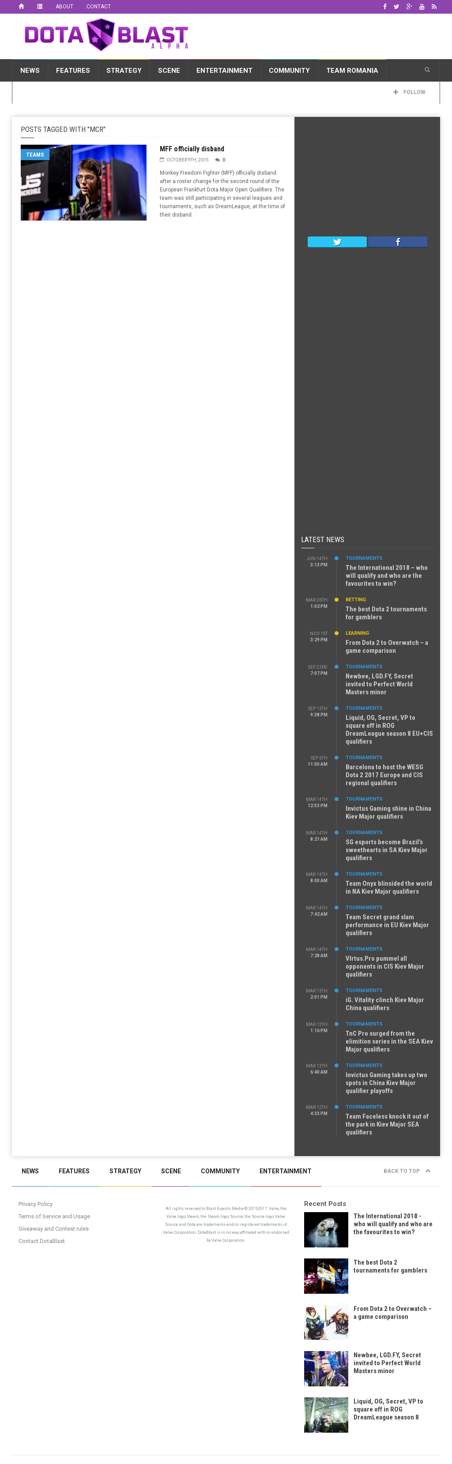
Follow (409, 92)
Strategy (124, 71)
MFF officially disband (192, 149)
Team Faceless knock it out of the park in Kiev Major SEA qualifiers (387, 1124)
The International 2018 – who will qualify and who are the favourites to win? (387, 576)
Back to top (407, 1171)
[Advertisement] (367, 179)
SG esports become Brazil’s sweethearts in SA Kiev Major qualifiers (387, 850)
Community (289, 71)
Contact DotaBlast (42, 1241)
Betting (356, 600)
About (64, 7)
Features (73, 71)
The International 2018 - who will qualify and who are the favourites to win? (393, 1224)
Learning (357, 633)
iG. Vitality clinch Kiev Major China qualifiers (385, 1004)
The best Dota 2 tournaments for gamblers (390, 1266)
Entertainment (224, 71)
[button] (427, 70)
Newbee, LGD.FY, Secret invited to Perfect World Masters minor (379, 684)
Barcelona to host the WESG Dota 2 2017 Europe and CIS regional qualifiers (384, 775)
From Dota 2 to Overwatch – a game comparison (387, 647)
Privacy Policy (36, 1204)
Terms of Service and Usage (54, 1216)
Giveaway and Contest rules (54, 1228)
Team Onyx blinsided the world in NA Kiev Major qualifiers (389, 887)
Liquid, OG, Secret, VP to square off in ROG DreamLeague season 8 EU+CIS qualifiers (389, 729)
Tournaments (364, 558)
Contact (99, 7)
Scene (169, 71)
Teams (35, 154)
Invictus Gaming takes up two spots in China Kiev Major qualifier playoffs (386, 1083)
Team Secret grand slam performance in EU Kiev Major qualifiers (387, 925)
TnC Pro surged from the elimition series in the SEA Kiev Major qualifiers (389, 1041)
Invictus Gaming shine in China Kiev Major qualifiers (388, 812)
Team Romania (352, 71)
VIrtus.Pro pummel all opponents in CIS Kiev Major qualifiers (385, 966)
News (30, 71)
